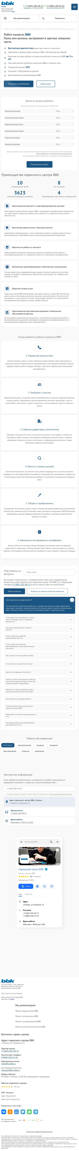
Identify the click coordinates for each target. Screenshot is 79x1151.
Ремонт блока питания (12, 111)
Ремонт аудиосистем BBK (26, 1011)
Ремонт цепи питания (12, 137)
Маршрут (25, 886)
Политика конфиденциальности (39, 1131)
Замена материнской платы (14, 131)
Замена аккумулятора (12, 144)
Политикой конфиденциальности (60, 794)
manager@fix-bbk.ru (10, 1070)
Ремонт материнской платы (14, 118)
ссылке (12, 999)
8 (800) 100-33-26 (9, 1057)
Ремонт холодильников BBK (28, 1021)
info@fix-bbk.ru (8, 1063)
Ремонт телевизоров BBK (26, 1016)
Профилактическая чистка (14, 124)
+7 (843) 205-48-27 (34, 6)
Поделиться (3, 1111)
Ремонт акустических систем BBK (30, 1026)
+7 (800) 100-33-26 (55, 6)
